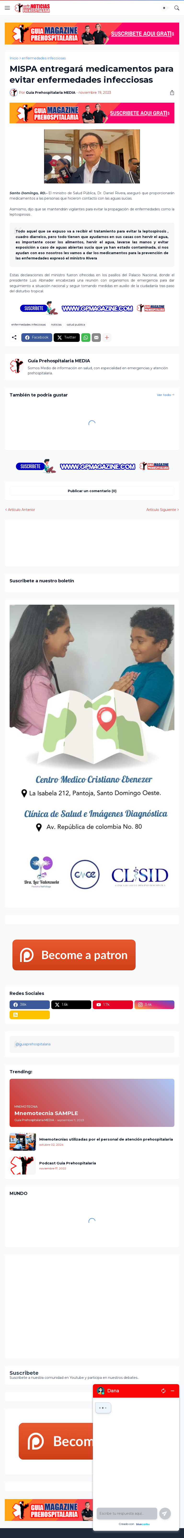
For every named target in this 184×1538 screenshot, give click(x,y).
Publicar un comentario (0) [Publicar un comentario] (92, 491)
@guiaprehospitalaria (33, 1044)
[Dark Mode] (165, 8)
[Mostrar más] (106, 337)
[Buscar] (177, 8)
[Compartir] (170, 92)
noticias (56, 324)
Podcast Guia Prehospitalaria (67, 1163)
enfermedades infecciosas (44, 58)
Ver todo (164, 395)
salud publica (76, 324)
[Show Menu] (7, 8)
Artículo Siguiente (161, 510)
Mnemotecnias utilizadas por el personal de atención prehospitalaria (106, 1139)
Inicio (14, 58)
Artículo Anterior (21, 510)
